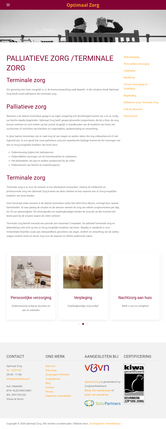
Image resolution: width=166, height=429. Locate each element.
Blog (48, 383)
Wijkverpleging (131, 57)
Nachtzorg (129, 77)
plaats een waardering (96, 394)
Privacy (49, 391)
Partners (65, 374)
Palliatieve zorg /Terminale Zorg (141, 102)
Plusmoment (130, 116)
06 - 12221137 (13, 370)
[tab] (79, 324)
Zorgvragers (52, 374)
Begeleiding (130, 95)
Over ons (50, 366)
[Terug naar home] (83, 5)
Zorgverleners (53, 378)
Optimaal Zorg (92, 381)
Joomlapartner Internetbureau (105, 423)
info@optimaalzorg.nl (18, 378)
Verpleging (129, 70)
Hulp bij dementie (133, 109)
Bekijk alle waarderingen (98, 390)
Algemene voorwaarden (58, 395)
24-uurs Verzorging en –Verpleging (136, 86)
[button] (8, 5)
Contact (50, 387)
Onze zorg (51, 370)
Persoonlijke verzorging (136, 63)
